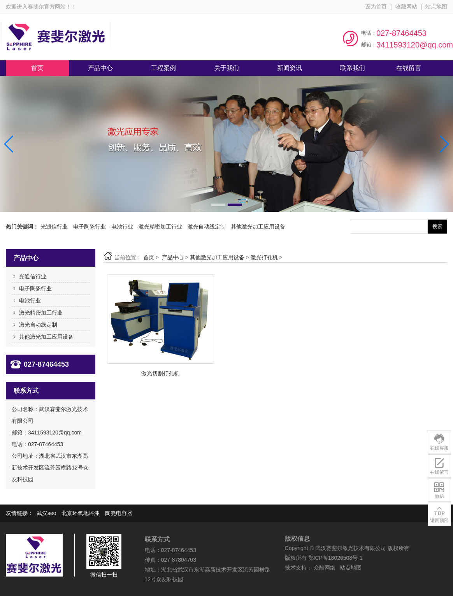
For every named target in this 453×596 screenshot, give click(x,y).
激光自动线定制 (207, 226)
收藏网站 (406, 7)
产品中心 (173, 257)
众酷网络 (324, 567)
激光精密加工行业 (160, 226)
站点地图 (436, 7)
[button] (218, 205)
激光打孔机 (264, 257)
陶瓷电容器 (118, 513)
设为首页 (376, 7)
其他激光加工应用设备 (258, 226)
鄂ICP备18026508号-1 (335, 558)
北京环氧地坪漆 (80, 513)
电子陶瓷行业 (89, 226)
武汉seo (46, 513)
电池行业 (122, 226)
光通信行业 (54, 226)
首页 (148, 257)
